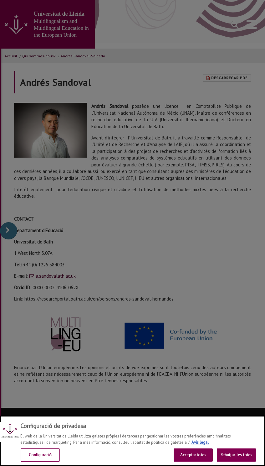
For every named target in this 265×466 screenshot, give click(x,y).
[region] (132, 441)
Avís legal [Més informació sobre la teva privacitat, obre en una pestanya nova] (200, 442)
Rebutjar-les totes (236, 455)
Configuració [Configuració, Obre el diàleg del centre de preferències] (40, 455)
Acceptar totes (193, 455)
